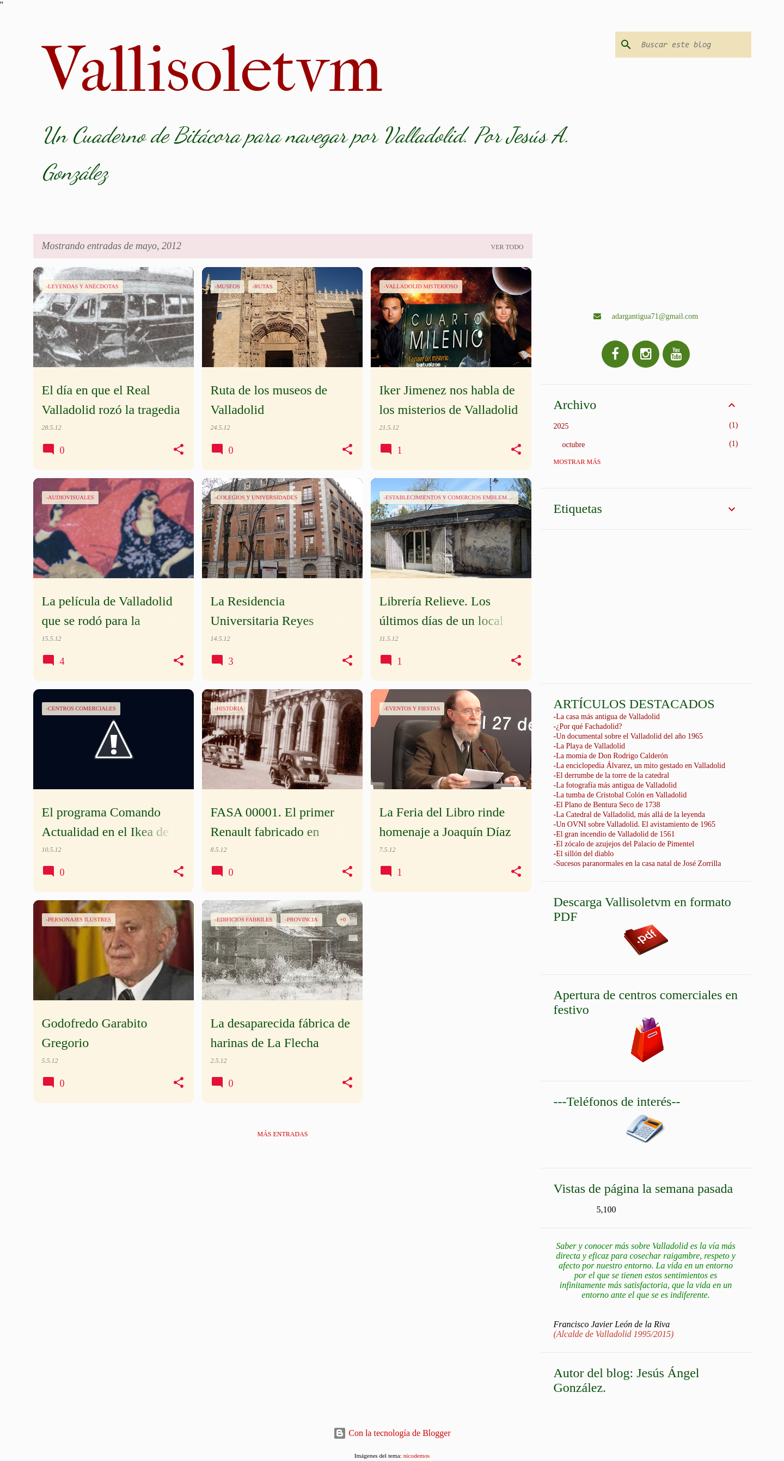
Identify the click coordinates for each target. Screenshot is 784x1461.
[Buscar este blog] (694, 45)
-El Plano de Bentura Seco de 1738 (607, 805)
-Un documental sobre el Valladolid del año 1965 (628, 736)
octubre (573, 445)
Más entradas (282, 1134)
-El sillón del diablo (584, 854)
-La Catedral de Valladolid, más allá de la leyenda (629, 814)
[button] (178, 450)
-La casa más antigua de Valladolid (607, 717)
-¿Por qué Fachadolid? (588, 726)
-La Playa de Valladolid (590, 746)
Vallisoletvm (212, 70)
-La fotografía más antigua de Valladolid (615, 785)
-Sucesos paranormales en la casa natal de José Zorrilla (637, 863)
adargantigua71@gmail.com (645, 316)
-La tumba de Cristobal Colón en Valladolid (620, 795)
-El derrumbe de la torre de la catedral (612, 775)
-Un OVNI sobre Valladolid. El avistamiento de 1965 (635, 824)
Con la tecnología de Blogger (392, 1433)
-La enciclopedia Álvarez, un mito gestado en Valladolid (639, 766)
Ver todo (507, 247)
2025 (561, 426)
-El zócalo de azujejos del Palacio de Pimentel (624, 844)
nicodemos (416, 1455)
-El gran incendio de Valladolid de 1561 (614, 834)
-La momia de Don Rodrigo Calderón (611, 756)
